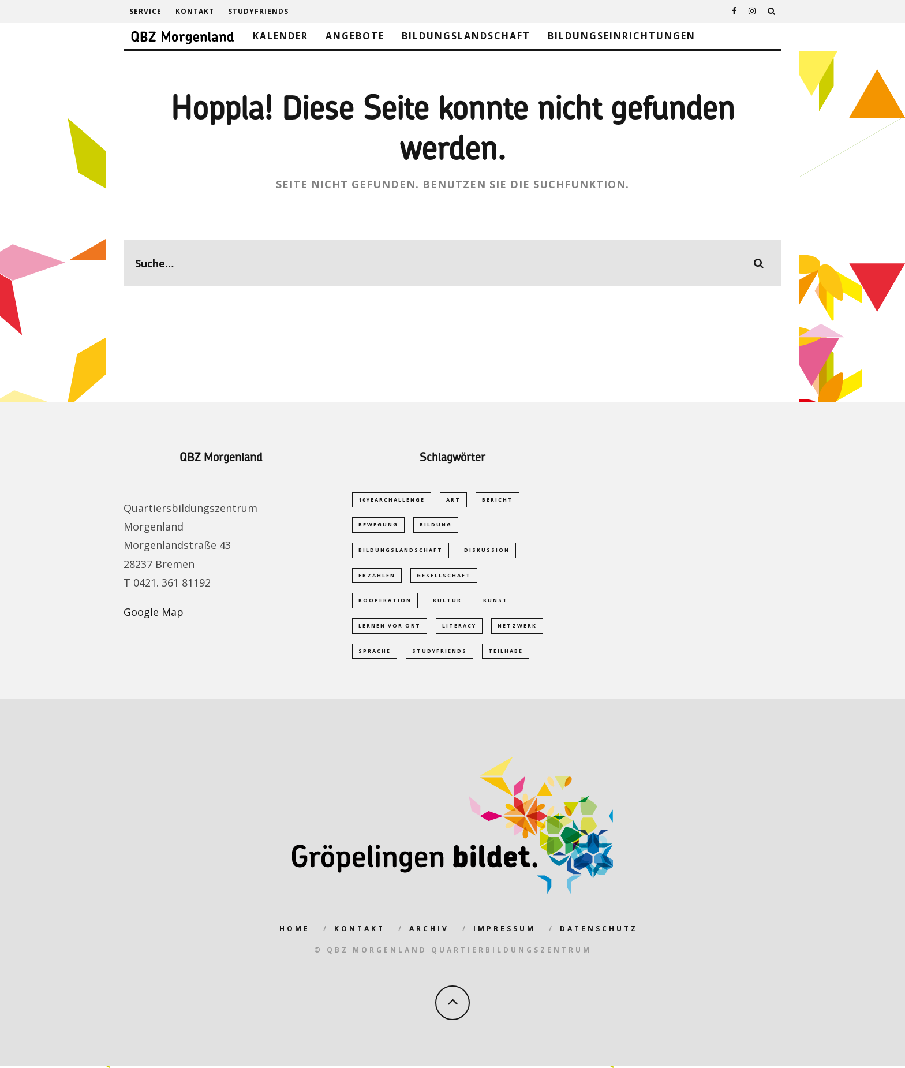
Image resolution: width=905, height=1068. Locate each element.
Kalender (280, 35)
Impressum (504, 931)
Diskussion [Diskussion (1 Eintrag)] (487, 550)
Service (145, 11)
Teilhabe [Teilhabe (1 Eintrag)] (505, 652)
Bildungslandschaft (466, 35)
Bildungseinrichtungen (621, 35)
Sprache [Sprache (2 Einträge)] (374, 652)
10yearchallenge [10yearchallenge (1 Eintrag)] (391, 499)
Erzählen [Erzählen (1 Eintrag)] (376, 576)
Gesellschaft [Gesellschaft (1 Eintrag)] (444, 576)
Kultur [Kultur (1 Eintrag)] (447, 601)
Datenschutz (599, 931)
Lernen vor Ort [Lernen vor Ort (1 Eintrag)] (389, 627)
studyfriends (258, 11)
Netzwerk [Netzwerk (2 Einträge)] (517, 627)
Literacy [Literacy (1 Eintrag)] (459, 627)
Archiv (429, 931)
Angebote (355, 35)
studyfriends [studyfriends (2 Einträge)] (439, 652)
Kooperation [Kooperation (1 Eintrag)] (385, 601)
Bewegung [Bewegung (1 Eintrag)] (378, 525)
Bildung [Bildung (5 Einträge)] (436, 525)
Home (294, 931)
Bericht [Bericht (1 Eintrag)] (497, 499)
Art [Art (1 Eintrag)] (453, 499)
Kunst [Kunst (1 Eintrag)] (495, 601)
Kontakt (194, 11)
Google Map (154, 612)
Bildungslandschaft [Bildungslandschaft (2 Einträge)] (400, 550)
